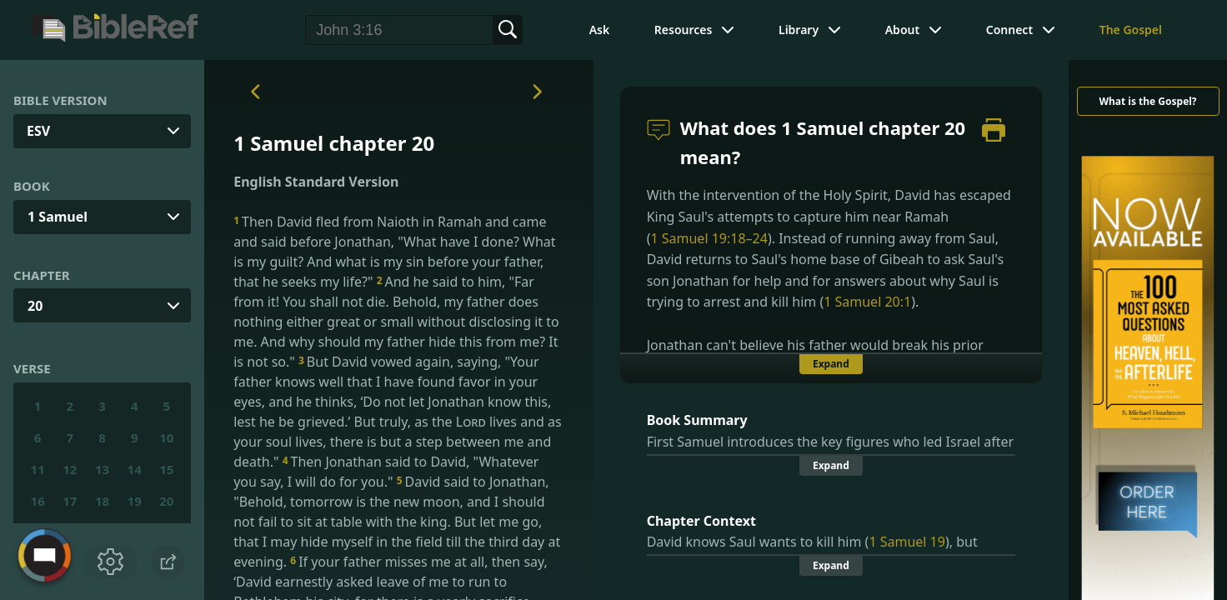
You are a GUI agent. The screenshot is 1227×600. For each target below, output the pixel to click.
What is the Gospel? (1147, 101)
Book (31, 186)
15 (166, 469)
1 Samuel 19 (907, 541)
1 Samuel (58, 217)
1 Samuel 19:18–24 (708, 238)
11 (38, 469)
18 (102, 500)
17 (70, 500)
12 (70, 469)
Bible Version (60, 100)
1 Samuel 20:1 (867, 301)
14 (135, 469)
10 (166, 437)
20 (35, 306)
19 (135, 500)
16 (38, 500)
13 (102, 469)
